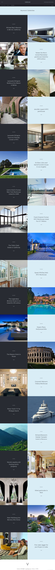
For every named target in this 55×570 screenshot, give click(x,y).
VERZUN (27, 2)
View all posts (3, 5)
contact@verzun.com (28, 568)
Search (52, 5)
